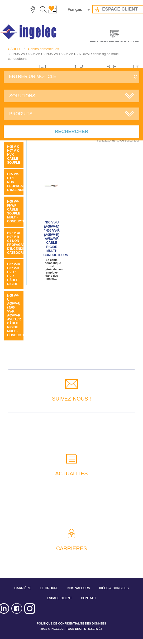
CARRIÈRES (71, 548)
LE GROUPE (49, 588)
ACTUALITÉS (71, 473)
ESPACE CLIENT (59, 598)
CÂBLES (14, 49)
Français (75, 9)
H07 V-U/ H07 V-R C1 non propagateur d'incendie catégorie (19, 243)
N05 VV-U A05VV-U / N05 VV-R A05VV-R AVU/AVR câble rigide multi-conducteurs (19, 315)
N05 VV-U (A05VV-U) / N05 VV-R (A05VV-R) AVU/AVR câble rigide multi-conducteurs (55, 239)
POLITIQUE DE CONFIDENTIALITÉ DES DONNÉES (71, 623)
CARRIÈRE (22, 588)
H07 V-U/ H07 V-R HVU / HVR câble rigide (13, 274)
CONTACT (88, 598)
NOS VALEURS (78, 588)
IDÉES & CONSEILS (114, 588)
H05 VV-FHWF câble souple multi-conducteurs (19, 211)
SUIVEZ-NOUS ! (71, 399)
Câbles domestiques (43, 49)
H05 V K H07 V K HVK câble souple (13, 154)
